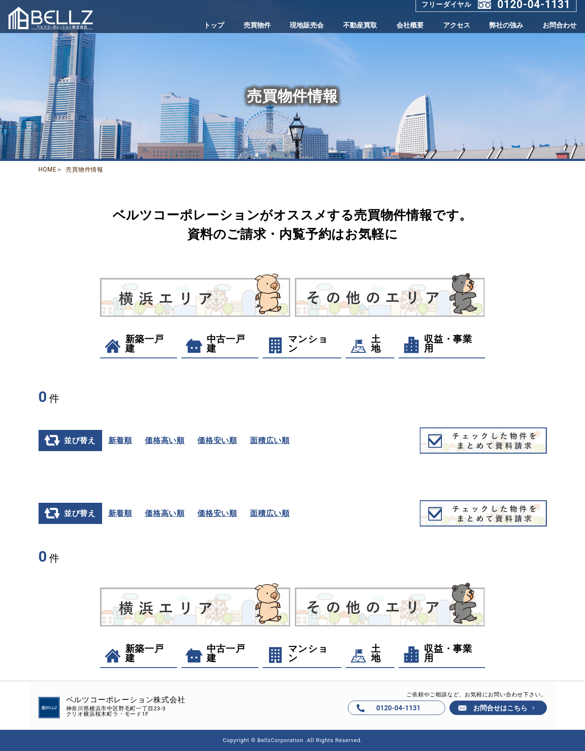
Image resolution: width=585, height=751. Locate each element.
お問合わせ (560, 25)
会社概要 (410, 25)
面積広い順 (269, 440)
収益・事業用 (436, 344)
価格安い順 (216, 440)
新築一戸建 (133, 344)
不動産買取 (360, 25)
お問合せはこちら (500, 708)
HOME (48, 169)
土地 (364, 344)
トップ (214, 25)
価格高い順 (164, 440)
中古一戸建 (214, 344)
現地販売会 (307, 25)
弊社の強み (506, 25)
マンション (296, 344)
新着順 (119, 440)
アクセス (456, 25)
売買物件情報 (84, 169)
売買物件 (257, 25)
